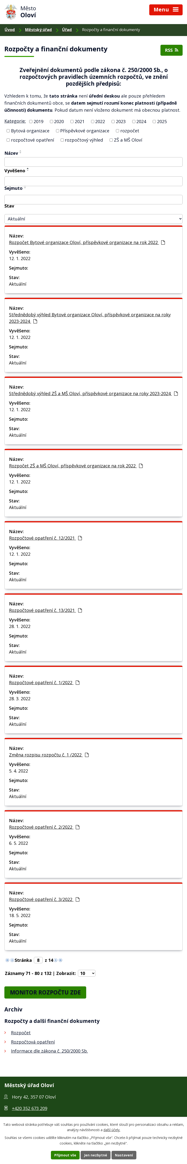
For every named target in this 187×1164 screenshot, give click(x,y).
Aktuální (17, 284)
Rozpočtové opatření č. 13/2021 (45, 610)
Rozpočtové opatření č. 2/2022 (44, 827)
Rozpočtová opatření (33, 1042)
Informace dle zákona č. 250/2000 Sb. (49, 1051)
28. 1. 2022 (19, 626)
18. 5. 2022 (19, 915)
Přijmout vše (65, 1155)
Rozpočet (21, 1033)
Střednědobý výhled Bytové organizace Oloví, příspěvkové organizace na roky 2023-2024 (90, 318)
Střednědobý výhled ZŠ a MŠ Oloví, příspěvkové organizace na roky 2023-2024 (93, 393)
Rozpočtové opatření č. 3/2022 (44, 899)
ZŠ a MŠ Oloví (128, 140)
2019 (38, 121)
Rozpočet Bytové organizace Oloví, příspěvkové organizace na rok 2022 (87, 242)
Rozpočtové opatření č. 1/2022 (44, 682)
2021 (79, 121)
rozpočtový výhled (84, 140)
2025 (162, 121)
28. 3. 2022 (19, 698)
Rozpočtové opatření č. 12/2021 (45, 538)
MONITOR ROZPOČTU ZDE (45, 992)
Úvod (10, 29)
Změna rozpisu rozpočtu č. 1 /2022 (49, 755)
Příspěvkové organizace (84, 131)
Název (11, 153)
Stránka (23, 960)
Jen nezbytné (95, 1155)
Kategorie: (15, 121)
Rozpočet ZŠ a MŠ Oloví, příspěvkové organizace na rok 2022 (76, 466)
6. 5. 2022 (18, 843)
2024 (141, 121)
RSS (171, 50)
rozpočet (129, 131)
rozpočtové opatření (32, 140)
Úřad (67, 29)
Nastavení (124, 1155)
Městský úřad (38, 29)
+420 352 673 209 (29, 1108)
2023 (121, 121)
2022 (100, 121)
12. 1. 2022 (19, 258)
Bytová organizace (30, 131)
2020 (59, 121)
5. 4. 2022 (18, 771)
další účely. (111, 1130)
